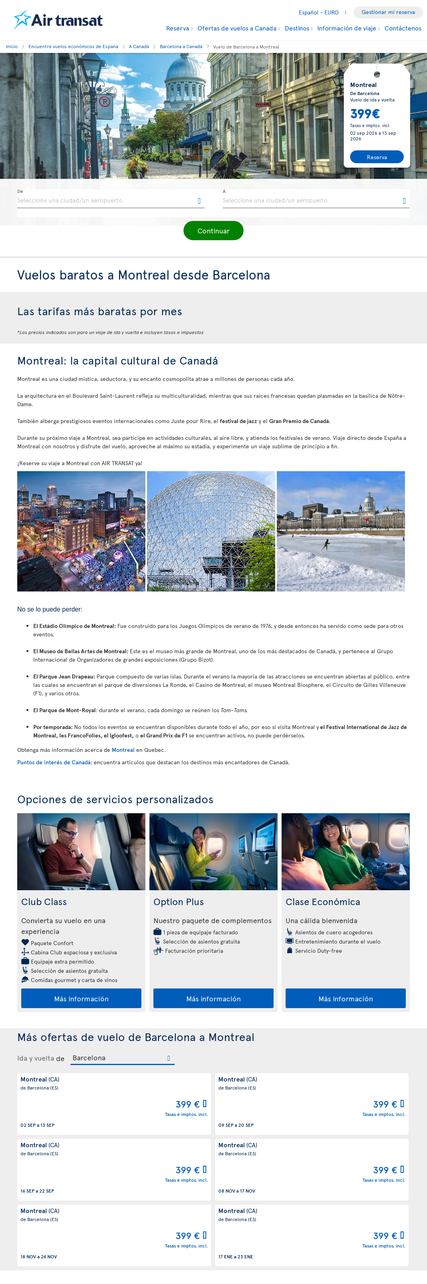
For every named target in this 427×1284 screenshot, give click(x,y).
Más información (81, 998)
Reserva (178, 27)
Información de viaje (347, 27)
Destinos (297, 27)
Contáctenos (403, 27)
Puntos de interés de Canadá (54, 762)
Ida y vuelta (35, 1058)
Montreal (123, 749)
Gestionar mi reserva (388, 12)
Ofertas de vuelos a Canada (237, 27)
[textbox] (111, 199)
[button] (213, 230)
